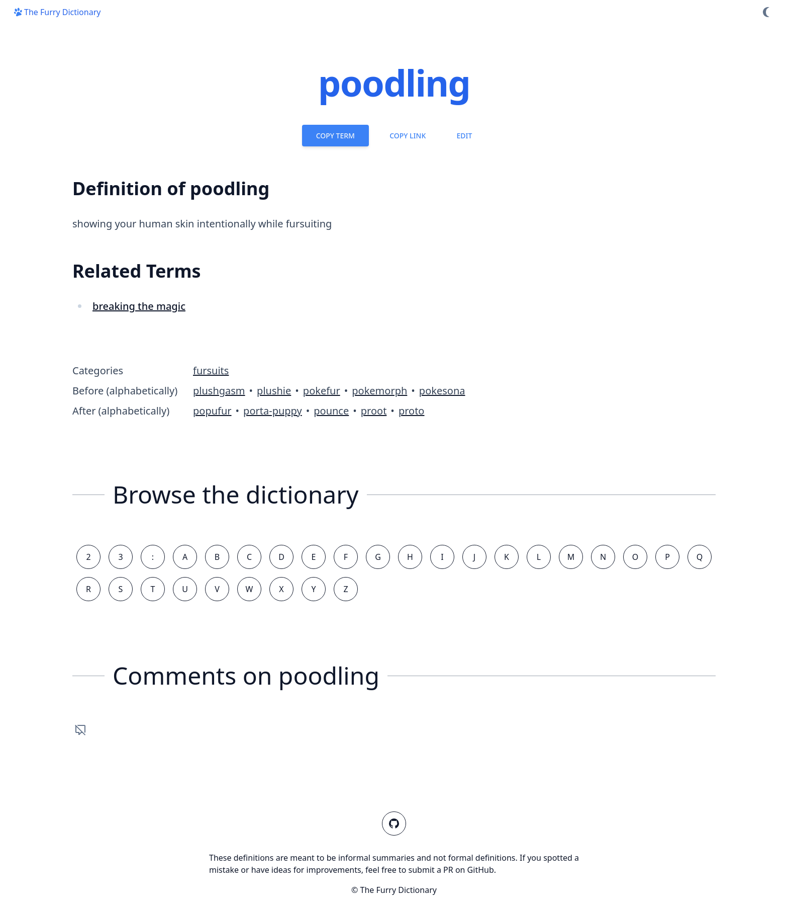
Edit (464, 135)
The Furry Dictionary (56, 12)
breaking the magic (138, 306)
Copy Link (407, 135)
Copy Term (335, 135)
